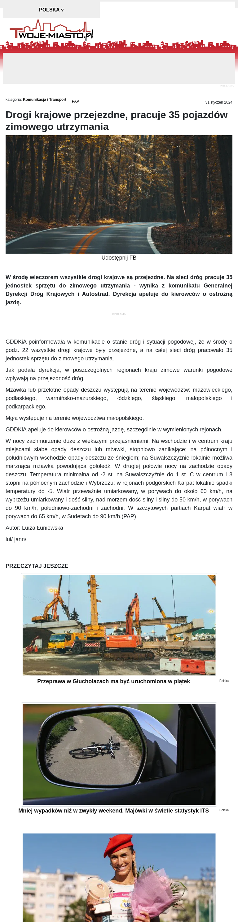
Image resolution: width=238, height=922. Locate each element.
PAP (75, 101)
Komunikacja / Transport (44, 99)
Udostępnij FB (118, 258)
